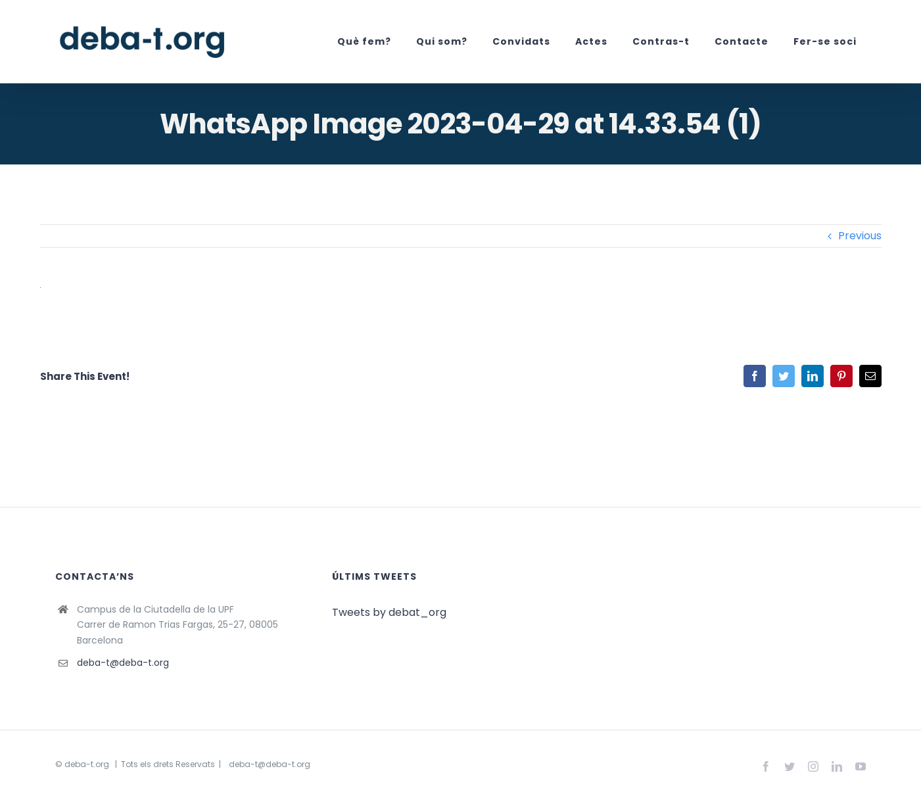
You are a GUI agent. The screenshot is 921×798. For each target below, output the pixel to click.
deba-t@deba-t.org (123, 662)
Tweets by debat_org (389, 612)
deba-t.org (86, 764)
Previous (860, 235)
